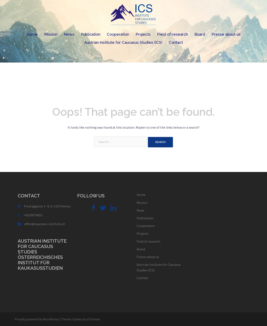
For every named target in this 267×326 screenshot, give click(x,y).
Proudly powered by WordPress (37, 319)
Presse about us (226, 34)
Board (199, 34)
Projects (143, 34)
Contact (176, 42)
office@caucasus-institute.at (44, 224)
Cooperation (118, 34)
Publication (90, 34)
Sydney (77, 319)
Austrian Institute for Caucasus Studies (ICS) (123, 42)
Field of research (172, 34)
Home (32, 34)
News (69, 34)
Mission (50, 34)
